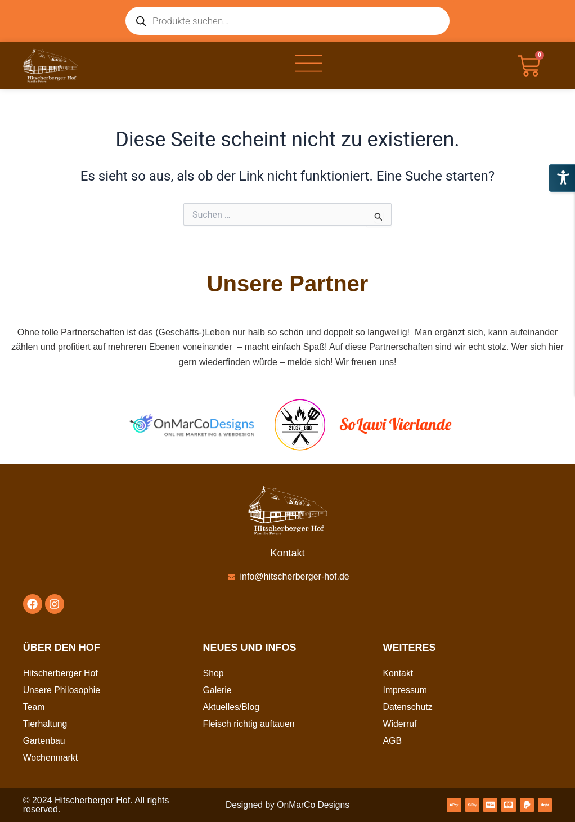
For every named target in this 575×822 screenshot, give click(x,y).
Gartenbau (44, 740)
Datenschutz (408, 707)
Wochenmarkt (50, 757)
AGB (392, 740)
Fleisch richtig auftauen (249, 724)
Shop (213, 673)
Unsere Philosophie (62, 690)
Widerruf (399, 724)
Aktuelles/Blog (231, 707)
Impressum (405, 690)
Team (34, 707)
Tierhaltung (45, 724)
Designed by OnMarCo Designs (287, 805)
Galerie (217, 690)
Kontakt (398, 673)
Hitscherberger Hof (60, 673)
